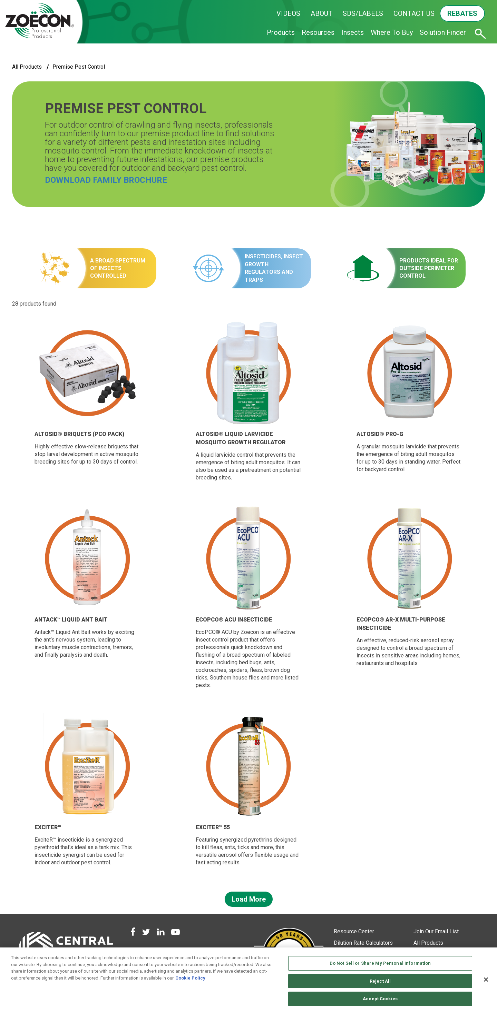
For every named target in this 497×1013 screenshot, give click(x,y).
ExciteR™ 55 (213, 827)
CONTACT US (414, 13)
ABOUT (321, 13)
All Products (27, 66)
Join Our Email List (436, 931)
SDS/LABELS (363, 13)
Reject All (380, 981)
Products (281, 32)
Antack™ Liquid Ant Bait (71, 619)
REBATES (462, 13)
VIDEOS (288, 13)
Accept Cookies (380, 998)
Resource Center (354, 931)
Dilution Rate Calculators (363, 943)
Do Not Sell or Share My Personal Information (380, 963)
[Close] (486, 979)
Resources (318, 32)
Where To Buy (392, 32)
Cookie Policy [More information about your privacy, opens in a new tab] (190, 978)
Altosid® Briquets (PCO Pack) (79, 434)
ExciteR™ (48, 827)
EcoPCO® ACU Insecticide (234, 619)
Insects (352, 32)
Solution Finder (443, 32)
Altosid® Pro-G (380, 434)
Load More (249, 899)
